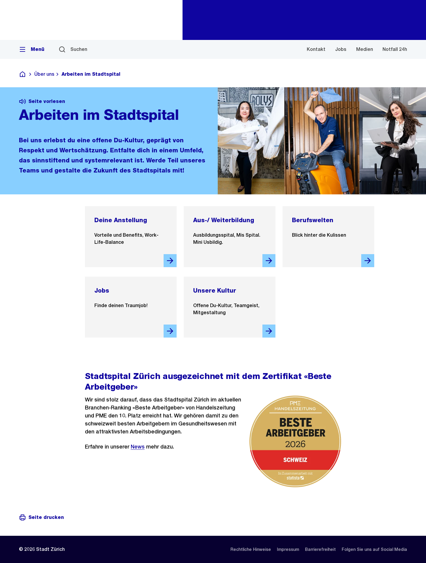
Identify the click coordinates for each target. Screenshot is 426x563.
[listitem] (250, 549)
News (138, 446)
